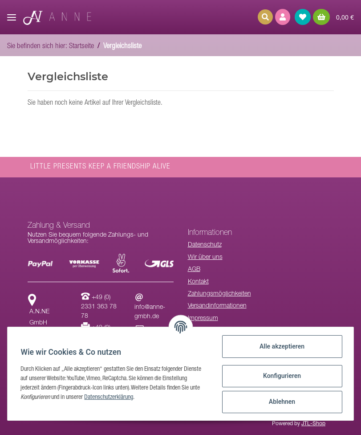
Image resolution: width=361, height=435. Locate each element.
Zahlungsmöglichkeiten (219, 294)
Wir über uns (205, 257)
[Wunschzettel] (302, 17)
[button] (282, 17)
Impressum (203, 319)
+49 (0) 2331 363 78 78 (99, 307)
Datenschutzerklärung (109, 397)
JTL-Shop (313, 424)
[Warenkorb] (333, 17)
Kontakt (198, 282)
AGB (194, 270)
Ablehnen (281, 401)
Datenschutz (205, 245)
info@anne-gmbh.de (149, 307)
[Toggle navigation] (11, 13)
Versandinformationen (217, 306)
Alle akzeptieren (280, 346)
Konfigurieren (281, 375)
